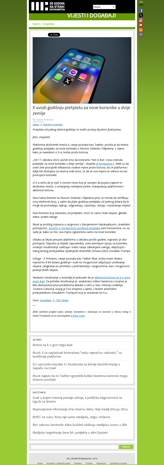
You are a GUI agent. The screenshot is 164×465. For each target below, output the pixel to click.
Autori (40, 463)
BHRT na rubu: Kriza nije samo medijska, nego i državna (71, 417)
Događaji (48, 24)
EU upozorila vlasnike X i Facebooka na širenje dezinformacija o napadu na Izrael (76, 366)
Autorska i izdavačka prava (58, 463)
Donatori (78, 463)
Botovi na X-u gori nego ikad (53, 345)
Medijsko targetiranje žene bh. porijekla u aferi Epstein (70, 432)
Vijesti (36, 24)
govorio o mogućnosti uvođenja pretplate (75, 228)
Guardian (45, 300)
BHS (141, 2)
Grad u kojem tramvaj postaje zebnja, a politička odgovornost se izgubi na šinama (77, 400)
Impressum (101, 463)
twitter (36, 124)
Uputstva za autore (118, 463)
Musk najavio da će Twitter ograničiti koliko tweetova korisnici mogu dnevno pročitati (80, 378)
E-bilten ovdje (78, 315)
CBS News (62, 300)
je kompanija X (105, 163)
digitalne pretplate (53, 124)
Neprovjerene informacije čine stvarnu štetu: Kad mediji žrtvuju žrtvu (80, 409)
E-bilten (89, 463)
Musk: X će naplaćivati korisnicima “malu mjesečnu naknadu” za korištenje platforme (77, 355)
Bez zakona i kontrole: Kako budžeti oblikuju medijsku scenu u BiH (80, 425)
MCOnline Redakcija (43, 119)
